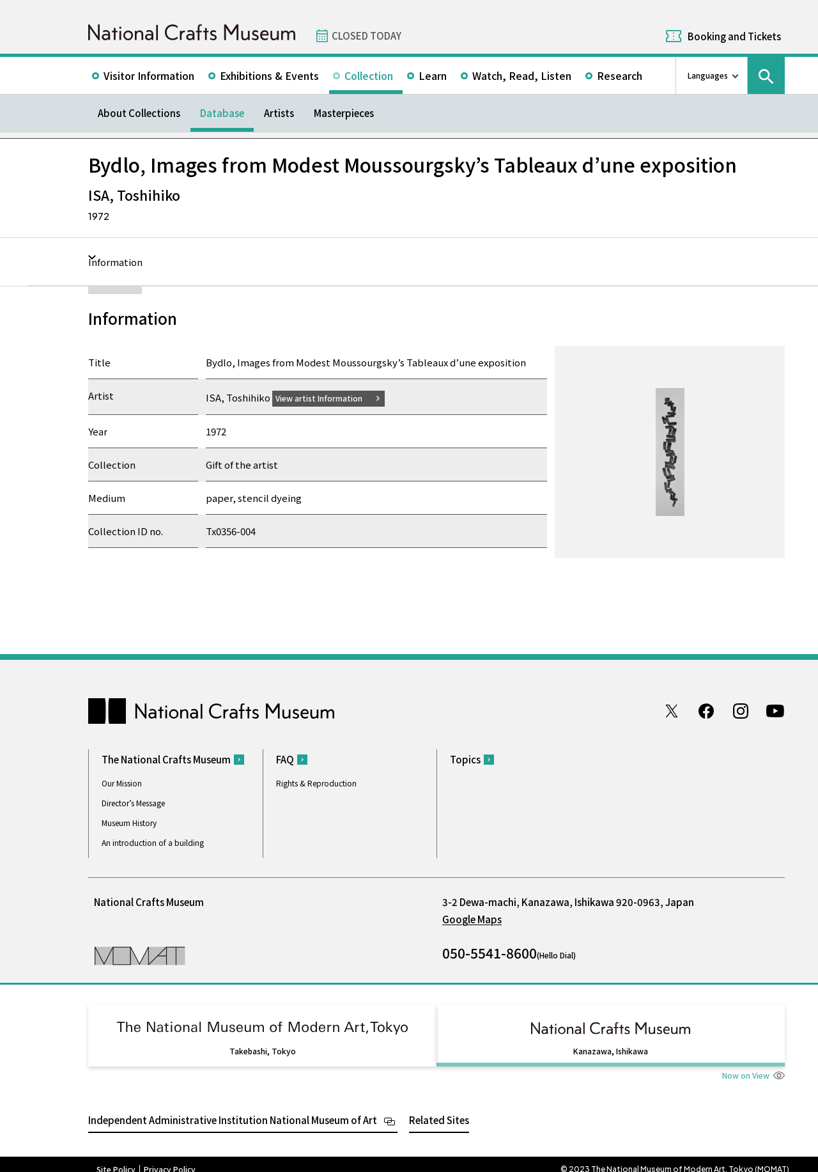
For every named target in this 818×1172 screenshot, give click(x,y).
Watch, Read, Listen (521, 75)
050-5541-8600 (489, 954)
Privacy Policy (170, 1159)
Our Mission (122, 784)
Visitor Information (149, 75)
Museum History (129, 824)
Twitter (671, 712)
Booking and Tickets (734, 36)
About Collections (139, 113)
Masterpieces (344, 113)
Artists (279, 113)
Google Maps (472, 921)
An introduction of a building (153, 844)
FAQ (285, 761)
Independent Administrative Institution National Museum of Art (232, 1109)
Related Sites (439, 1109)
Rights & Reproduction (316, 784)
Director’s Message (133, 804)
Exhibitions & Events (269, 75)
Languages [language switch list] (708, 75)
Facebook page (706, 712)
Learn (433, 75)
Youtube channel (775, 712)
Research (619, 75)
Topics (465, 761)
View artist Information (326, 397)
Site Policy (115, 1159)
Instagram (740, 712)
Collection (368, 75)
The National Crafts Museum (166, 761)
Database (222, 113)
